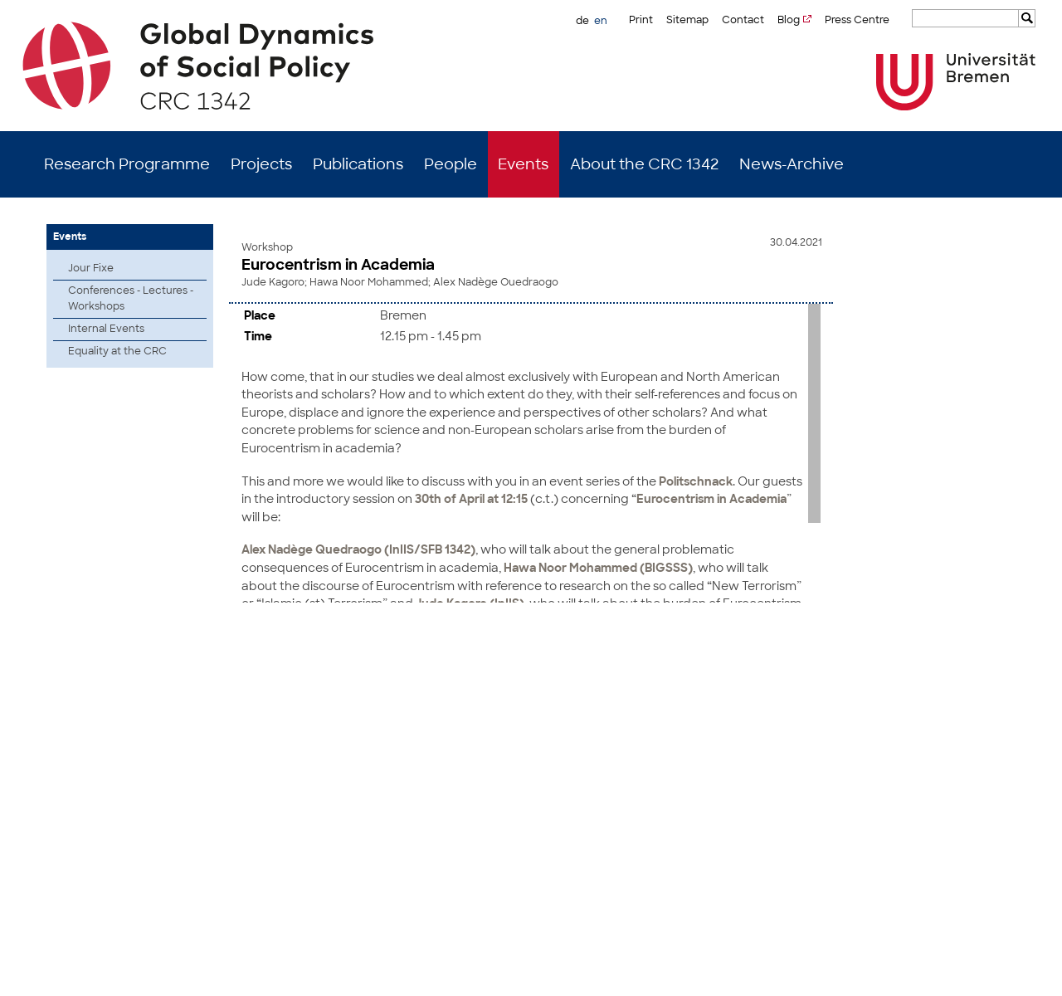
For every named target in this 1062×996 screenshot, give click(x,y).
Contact (743, 20)
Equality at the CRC (117, 351)
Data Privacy (999, 971)
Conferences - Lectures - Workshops (130, 298)
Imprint (942, 971)
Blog (788, 20)
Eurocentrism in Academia (338, 265)
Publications (358, 164)
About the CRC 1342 (644, 164)
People (450, 164)
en (600, 20)
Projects (261, 164)
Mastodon (251, 971)
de (582, 20)
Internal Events (106, 328)
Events (523, 164)
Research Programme (127, 164)
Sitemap (687, 20)
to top (1015, 637)
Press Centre (857, 20)
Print (641, 20)
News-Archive (791, 164)
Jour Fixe (91, 268)
